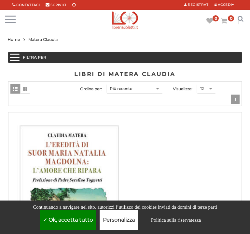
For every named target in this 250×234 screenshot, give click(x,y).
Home (13, 39)
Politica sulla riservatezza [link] (176, 220)
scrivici (58, 5)
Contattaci (28, 5)
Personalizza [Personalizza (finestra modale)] (119, 220)
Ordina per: (91, 88)
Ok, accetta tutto (68, 220)
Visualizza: (182, 88)
